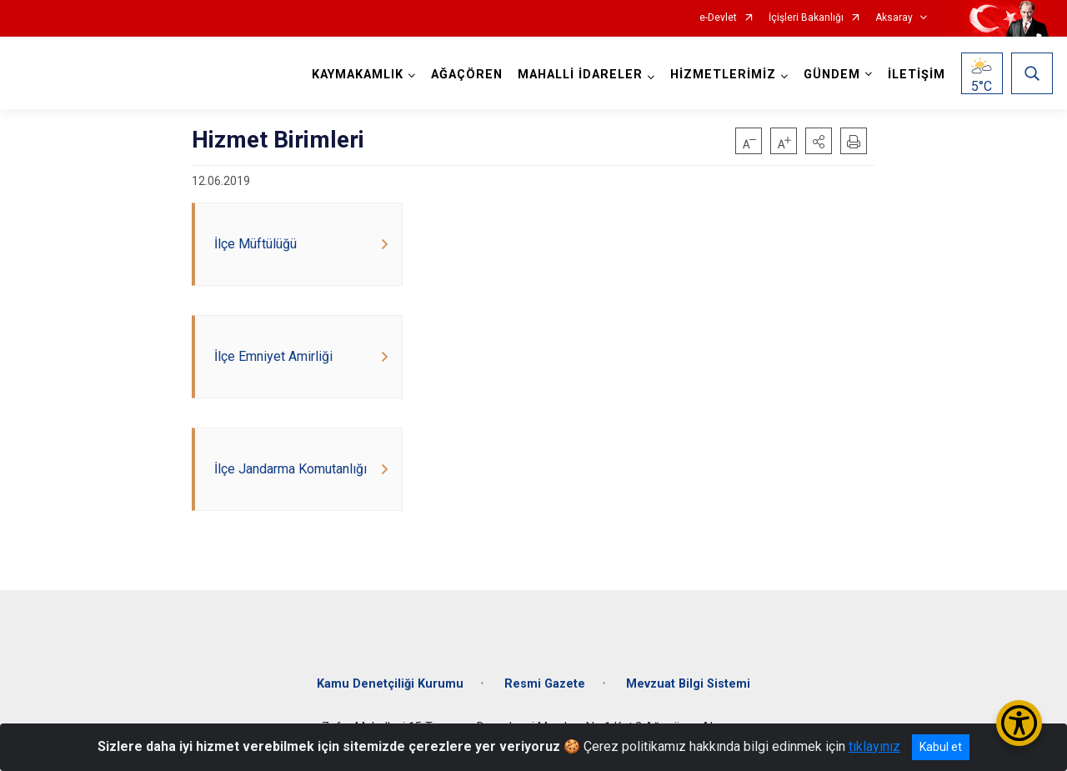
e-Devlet (718, 18)
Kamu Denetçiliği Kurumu (390, 684)
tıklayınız (874, 746)
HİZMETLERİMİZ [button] (723, 75)
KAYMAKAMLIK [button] (357, 75)
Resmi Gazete (544, 684)
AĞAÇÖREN (467, 75)
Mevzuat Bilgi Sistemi (688, 684)
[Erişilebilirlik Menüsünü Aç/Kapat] (1019, 723)
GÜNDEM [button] (832, 75)
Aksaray (894, 18)
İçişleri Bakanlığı (806, 18)
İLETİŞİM (916, 75)
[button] (818, 141)
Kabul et (940, 746)
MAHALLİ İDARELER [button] (580, 75)
